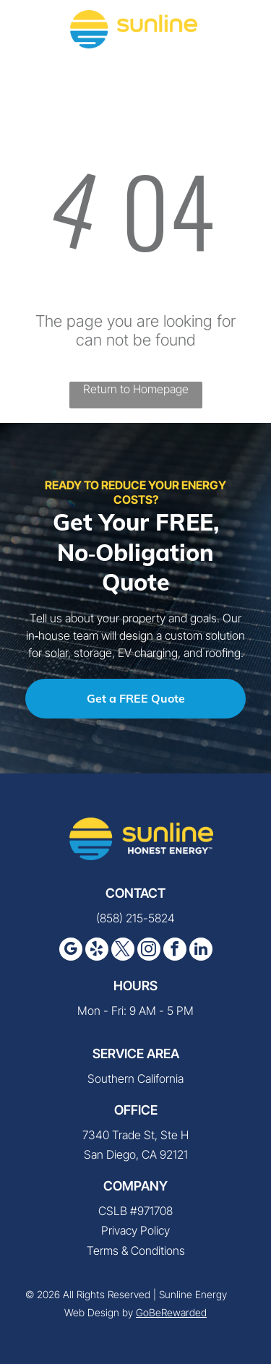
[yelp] (96, 951)
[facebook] (174, 951)
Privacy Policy (135, 1230)
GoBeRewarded (171, 1312)
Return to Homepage (136, 389)
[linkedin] (200, 951)
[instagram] (148, 951)
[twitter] (122, 951)
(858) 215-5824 (135, 918)
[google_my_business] (70, 951)
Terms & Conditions (136, 1250)
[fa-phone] (28, 36)
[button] (243, 29)
